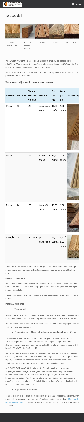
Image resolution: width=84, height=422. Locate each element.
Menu (76, 4)
